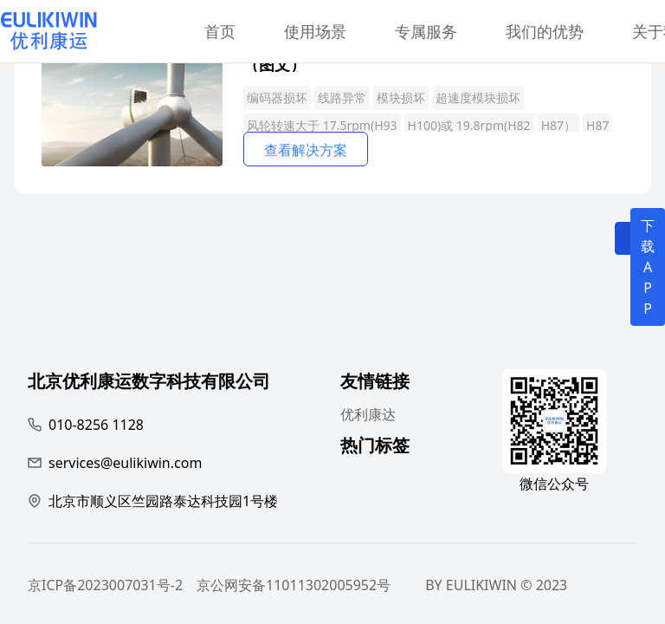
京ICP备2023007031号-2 (105, 585)
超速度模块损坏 (478, 97)
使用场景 (315, 31)
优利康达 (368, 414)
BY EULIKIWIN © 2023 (496, 585)
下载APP (648, 267)
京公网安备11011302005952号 (294, 585)
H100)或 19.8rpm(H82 (469, 125)
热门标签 (375, 448)
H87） (558, 125)
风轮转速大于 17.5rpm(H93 (322, 125)
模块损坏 (401, 97)
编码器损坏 (277, 97)
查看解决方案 (305, 149)
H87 (597, 125)
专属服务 (426, 31)
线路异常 (342, 97)
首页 (220, 31)
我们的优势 (545, 31)
